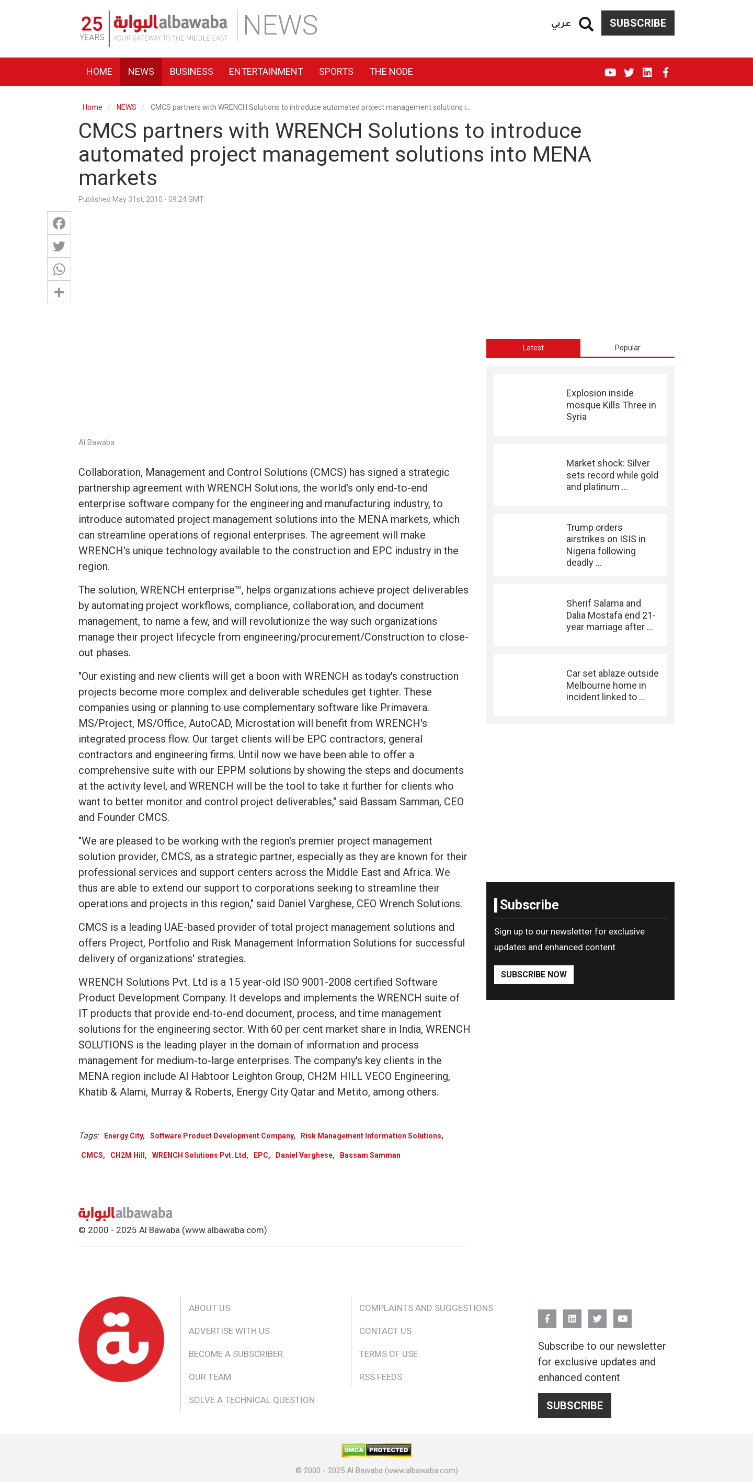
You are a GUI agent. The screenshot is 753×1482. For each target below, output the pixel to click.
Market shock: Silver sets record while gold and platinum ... (612, 475)
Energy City (123, 1136)
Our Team (210, 1377)
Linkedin (647, 68)
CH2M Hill (127, 1155)
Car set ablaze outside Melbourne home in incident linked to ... (612, 685)
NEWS (126, 107)
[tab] (533, 348)
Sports (336, 71)
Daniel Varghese (304, 1155)
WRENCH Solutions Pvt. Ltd (199, 1155)
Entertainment (266, 71)
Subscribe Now (534, 974)
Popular (628, 348)
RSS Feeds (380, 1377)
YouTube (610, 68)
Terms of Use (388, 1354)
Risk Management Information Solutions (371, 1136)
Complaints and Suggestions (426, 1308)
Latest (533, 348)
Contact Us (385, 1331)
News (141, 71)
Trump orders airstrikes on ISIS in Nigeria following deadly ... (606, 545)
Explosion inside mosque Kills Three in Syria (611, 404)
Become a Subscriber (236, 1354)
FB (665, 68)
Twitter (629, 68)
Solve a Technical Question (252, 1400)
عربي (561, 22)
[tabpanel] (580, 545)
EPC (261, 1155)
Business (191, 71)
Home (99, 71)
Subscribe (638, 23)
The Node (391, 71)
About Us (209, 1308)
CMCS (92, 1155)
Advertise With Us (229, 1331)
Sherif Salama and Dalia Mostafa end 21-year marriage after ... (611, 615)
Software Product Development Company (221, 1136)
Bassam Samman (370, 1155)
